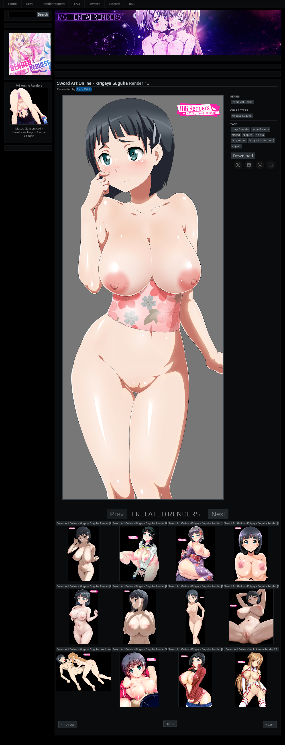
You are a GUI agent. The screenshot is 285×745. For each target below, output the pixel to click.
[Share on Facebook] (249, 165)
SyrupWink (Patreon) (261, 140)
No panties (239, 140)
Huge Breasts (240, 129)
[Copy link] (271, 165)
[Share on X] (238, 165)
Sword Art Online (74, 83)
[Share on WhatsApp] (260, 165)
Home (12, 4)
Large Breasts (260, 129)
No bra (260, 134)
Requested (64, 89)
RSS (131, 4)
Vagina (236, 146)
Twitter (94, 4)
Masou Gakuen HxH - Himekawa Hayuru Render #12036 (29, 132)
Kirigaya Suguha (111, 83)
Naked (236, 134)
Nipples (247, 134)
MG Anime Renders (29, 85)
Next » (269, 724)
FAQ (77, 4)
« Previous (68, 724)
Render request (54, 4)
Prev (117, 514)
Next (218, 514)
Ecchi (29, 4)
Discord (114, 4)
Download (243, 155)
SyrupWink (84, 89)
